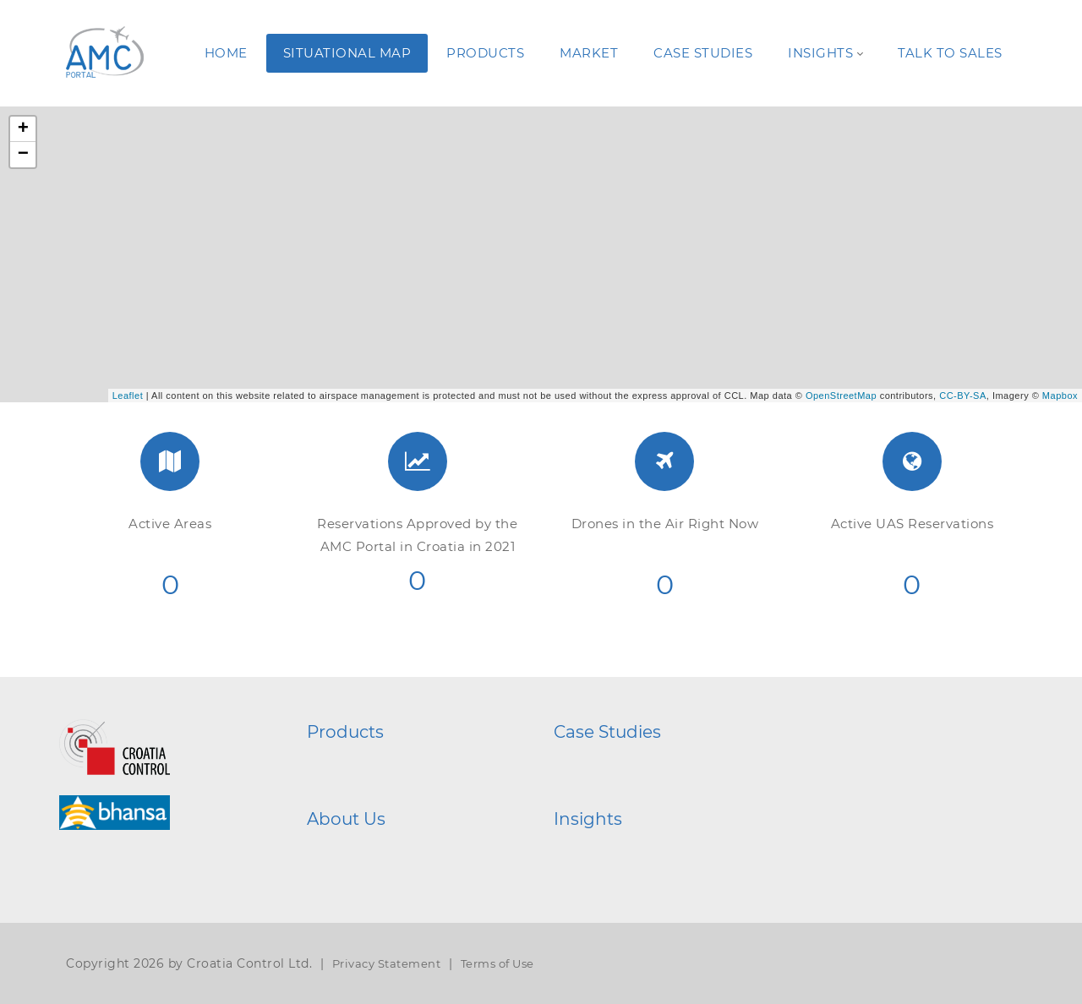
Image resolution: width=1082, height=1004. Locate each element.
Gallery (601, 849)
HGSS (596, 762)
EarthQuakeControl (638, 787)
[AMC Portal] (101, 53)
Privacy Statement (386, 963)
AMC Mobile (367, 787)
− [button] (24, 154)
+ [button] (24, 129)
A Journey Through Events (657, 874)
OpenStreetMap (841, 395)
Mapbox (1060, 395)
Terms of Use (497, 963)
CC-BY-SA (962, 395)
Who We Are (368, 849)
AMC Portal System (388, 762)
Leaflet (128, 395)
